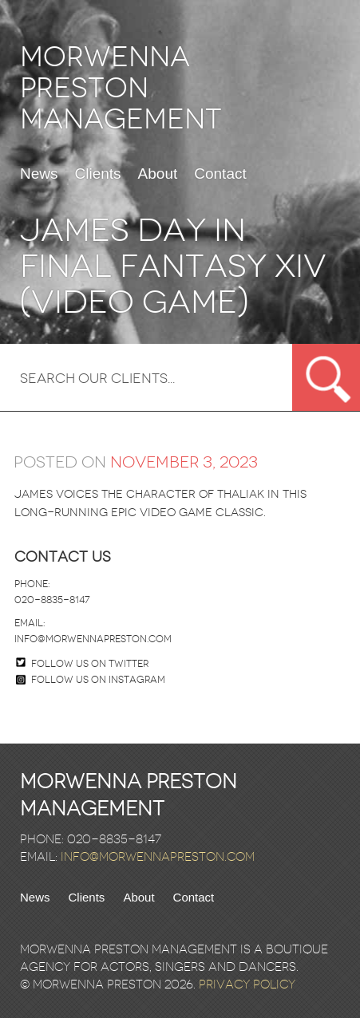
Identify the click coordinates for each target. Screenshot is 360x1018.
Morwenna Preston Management (121, 88)
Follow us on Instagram (90, 679)
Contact (220, 174)
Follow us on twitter (89, 663)
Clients (98, 174)
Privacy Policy (247, 984)
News (39, 174)
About (158, 174)
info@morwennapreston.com (93, 639)
